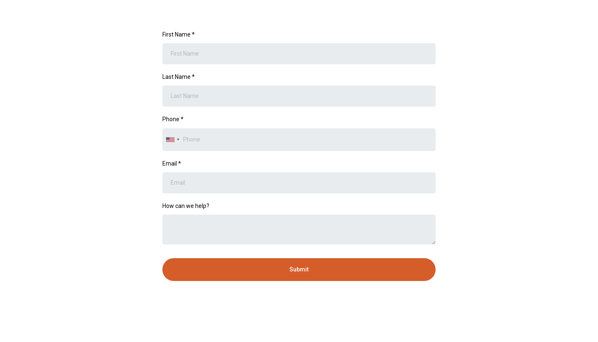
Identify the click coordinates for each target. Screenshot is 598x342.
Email (171, 163)
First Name (178, 34)
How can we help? (185, 206)
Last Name (178, 76)
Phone (173, 119)
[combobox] (172, 140)
